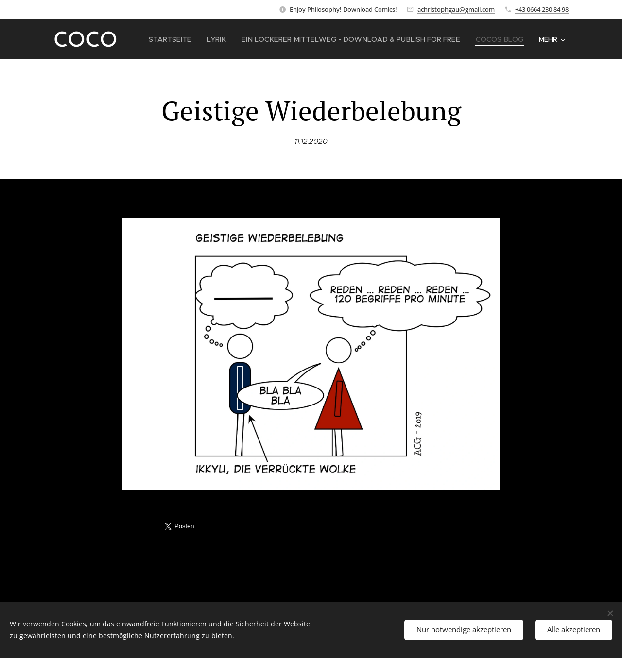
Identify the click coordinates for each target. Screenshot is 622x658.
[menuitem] (183, 39)
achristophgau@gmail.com (456, 9)
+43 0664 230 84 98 (542, 9)
